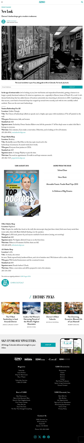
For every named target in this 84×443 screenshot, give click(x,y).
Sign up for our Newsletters (62, 402)
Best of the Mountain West (21, 398)
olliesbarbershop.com (18, 245)
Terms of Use (62, 407)
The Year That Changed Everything (21, 409)
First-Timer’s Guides (21, 402)
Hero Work (62, 177)
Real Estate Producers (62, 381)
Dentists (62, 375)
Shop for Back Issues (21, 375)
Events (62, 373)
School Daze (62, 170)
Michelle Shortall (52, 322)
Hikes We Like (21, 404)
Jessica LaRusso (8, 324)
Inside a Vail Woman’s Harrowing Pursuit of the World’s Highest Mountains (31, 320)
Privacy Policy (62, 409)
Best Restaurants (21, 396)
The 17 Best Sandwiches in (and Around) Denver (10, 319)
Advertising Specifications (62, 404)
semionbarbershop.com (18, 132)
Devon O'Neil (31, 327)
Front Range (6, 7)
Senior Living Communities (62, 383)
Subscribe (21, 370)
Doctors (62, 377)
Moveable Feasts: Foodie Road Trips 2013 (62, 184)
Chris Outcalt (11, 21)
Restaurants (62, 370)
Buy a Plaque (21, 377)
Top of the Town (21, 407)
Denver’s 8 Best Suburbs (52, 318)
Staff (16, 324)
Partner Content (62, 385)
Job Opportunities (62, 400)
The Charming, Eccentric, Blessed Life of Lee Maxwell (73, 319)
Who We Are (62, 398)
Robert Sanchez (73, 324)
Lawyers (62, 379)
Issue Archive (22, 373)
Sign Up (72, 87)
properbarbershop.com (18, 158)
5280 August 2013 (12, 22)
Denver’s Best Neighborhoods (21, 400)
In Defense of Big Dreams (62, 191)
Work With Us (62, 396)
